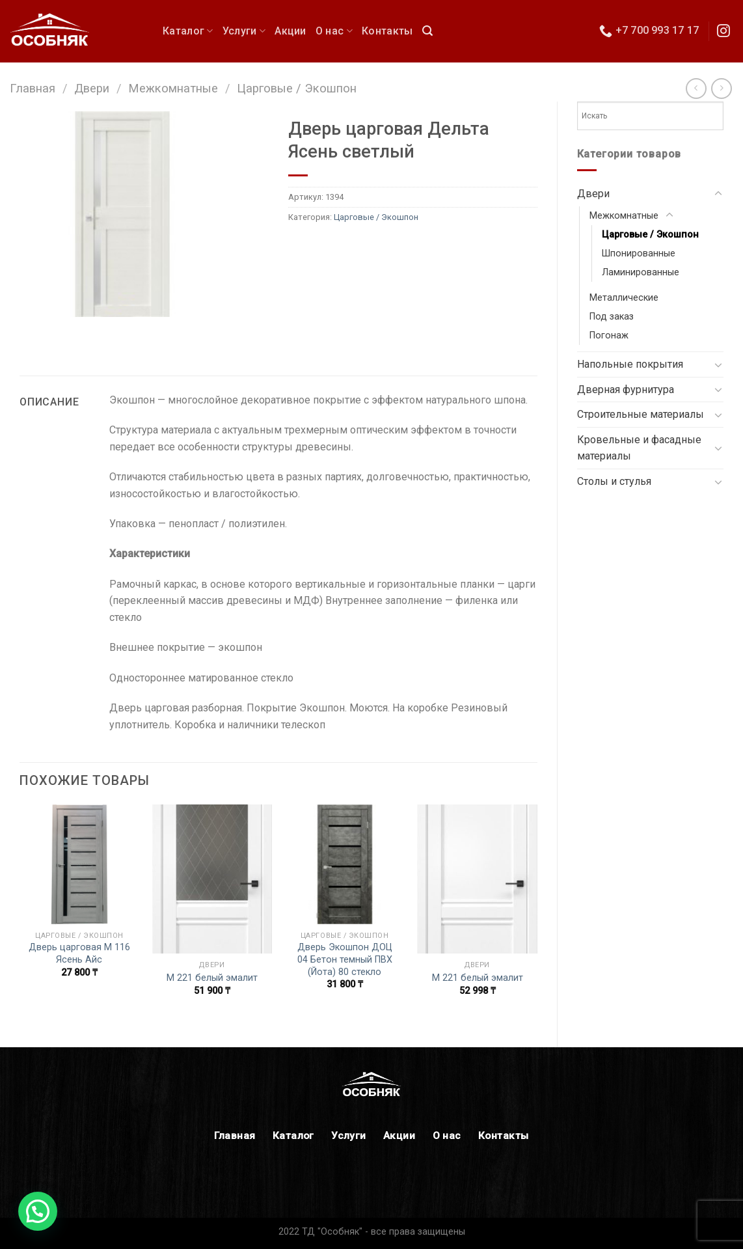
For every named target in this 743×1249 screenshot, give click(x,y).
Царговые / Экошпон (297, 88)
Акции (290, 31)
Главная (32, 88)
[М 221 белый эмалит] (212, 879)
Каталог (188, 31)
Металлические (623, 297)
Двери (91, 88)
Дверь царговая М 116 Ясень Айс (79, 953)
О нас (334, 31)
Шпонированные (638, 253)
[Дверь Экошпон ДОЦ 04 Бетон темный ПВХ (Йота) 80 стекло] (345, 864)
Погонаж (608, 335)
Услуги (244, 31)
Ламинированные (640, 272)
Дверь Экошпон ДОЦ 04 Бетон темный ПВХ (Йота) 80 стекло (344, 959)
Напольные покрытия (630, 364)
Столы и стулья (614, 481)
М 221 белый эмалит (212, 977)
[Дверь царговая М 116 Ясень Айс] (79, 864)
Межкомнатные (173, 88)
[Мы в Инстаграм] (723, 32)
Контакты (387, 31)
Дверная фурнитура (625, 389)
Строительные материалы (640, 414)
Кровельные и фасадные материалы (639, 448)
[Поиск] (427, 31)
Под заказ (611, 316)
